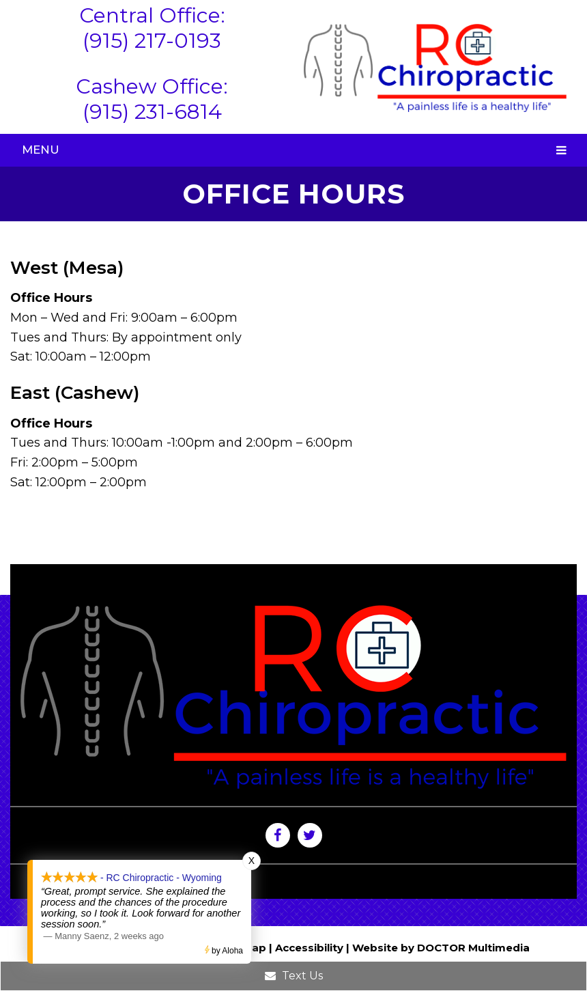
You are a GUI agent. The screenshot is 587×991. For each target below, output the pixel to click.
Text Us (294, 975)
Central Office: (152, 15)
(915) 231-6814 (152, 111)
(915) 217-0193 (152, 40)
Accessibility (309, 947)
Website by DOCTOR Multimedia (441, 947)
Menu (40, 149)
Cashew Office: (152, 86)
